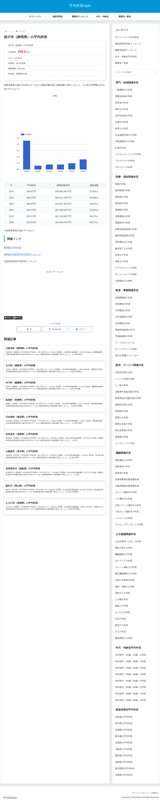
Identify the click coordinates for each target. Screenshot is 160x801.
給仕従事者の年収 (123, 430)
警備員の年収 (121, 437)
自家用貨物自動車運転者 (127, 486)
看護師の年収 (121, 210)
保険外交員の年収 (123, 404)
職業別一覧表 (121, 63)
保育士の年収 (121, 261)
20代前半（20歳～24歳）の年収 (130, 655)
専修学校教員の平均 (125, 330)
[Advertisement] (55, 113)
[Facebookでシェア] (55, 329)
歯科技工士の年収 (123, 248)
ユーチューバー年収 (125, 443)
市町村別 (9, 318)
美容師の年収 (121, 411)
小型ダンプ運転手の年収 (127, 511)
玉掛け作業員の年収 (125, 580)
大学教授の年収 (122, 310)
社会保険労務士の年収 (126, 135)
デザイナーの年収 (123, 167)
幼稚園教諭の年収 (123, 297)
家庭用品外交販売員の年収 (128, 398)
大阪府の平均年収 (123, 749)
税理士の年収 (121, 128)
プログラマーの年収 (125, 161)
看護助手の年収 (122, 222)
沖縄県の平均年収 (123, 775)
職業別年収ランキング (126, 50)
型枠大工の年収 (122, 593)
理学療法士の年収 (123, 242)
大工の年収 (120, 632)
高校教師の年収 (122, 304)
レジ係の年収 (121, 385)
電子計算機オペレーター (127, 355)
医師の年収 (120, 184)
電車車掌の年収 (122, 466)
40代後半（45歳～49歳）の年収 (130, 687)
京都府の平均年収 (123, 742)
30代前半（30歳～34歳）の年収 (130, 668)
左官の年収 (120, 619)
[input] (136, 72)
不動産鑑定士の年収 (125, 141)
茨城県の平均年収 (123, 730)
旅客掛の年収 (121, 473)
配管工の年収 (121, 625)
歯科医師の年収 (122, 190)
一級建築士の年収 (123, 90)
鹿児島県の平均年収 (125, 768)
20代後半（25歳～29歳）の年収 (130, 661)
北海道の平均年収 (123, 717)
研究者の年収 (121, 103)
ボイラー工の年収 (123, 561)
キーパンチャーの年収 (126, 349)
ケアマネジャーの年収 (126, 268)
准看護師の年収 (122, 216)
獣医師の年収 (121, 197)
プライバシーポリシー (139, 793)
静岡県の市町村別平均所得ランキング (22, 254)
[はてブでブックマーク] (80, 329)
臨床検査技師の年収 (125, 235)
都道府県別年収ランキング (128, 44)
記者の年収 (120, 148)
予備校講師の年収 (123, 336)
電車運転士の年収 (123, 460)
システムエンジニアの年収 (128, 154)
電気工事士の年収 (123, 548)
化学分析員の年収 (123, 115)
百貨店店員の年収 (123, 372)
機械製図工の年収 (123, 554)
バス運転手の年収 (123, 499)
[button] (154, 72)
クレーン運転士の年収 (126, 567)
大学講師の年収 (122, 323)
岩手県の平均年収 (123, 723)
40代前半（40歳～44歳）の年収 (130, 681)
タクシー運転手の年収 (126, 492)
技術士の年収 (121, 109)
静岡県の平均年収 (12, 247)
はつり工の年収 (122, 612)
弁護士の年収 (121, 122)
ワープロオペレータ (125, 343)
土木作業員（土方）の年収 (128, 541)
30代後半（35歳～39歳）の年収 (130, 674)
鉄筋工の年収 (121, 606)
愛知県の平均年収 (123, 755)
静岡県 (18, 318)
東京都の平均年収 (123, 736)
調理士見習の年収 (123, 424)
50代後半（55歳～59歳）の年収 (130, 700)
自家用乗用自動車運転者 (127, 479)
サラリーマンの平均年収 (127, 37)
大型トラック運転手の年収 (128, 505)
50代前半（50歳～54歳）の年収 (130, 693)
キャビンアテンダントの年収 (129, 524)
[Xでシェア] (29, 329)
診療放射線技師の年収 (126, 229)
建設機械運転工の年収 (126, 573)
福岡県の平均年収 (123, 762)
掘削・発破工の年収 (125, 586)
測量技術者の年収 (123, 96)
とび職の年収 (121, 599)
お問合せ (153, 793)
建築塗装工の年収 (123, 638)
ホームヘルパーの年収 (126, 274)
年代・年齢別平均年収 (126, 56)
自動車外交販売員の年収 (127, 392)
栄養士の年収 (121, 255)
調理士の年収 (121, 417)
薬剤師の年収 (121, 203)
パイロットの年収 (123, 518)
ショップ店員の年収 (125, 379)
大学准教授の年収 (123, 317)
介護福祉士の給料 (123, 281)
